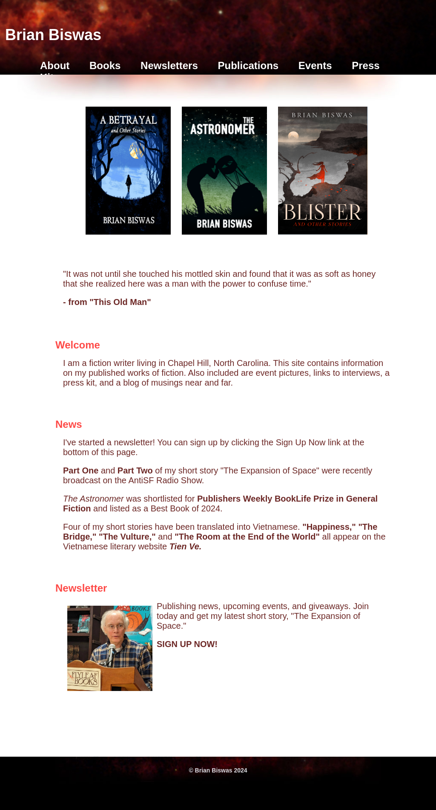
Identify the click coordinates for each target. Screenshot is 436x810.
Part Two (135, 470)
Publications (248, 65)
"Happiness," (330, 526)
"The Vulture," (128, 536)
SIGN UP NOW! (187, 644)
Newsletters (169, 65)
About (54, 65)
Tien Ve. (185, 546)
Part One (80, 470)
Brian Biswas (53, 35)
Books (104, 65)
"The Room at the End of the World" (248, 536)
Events (315, 65)
